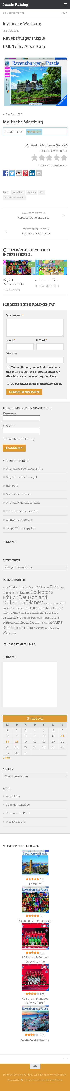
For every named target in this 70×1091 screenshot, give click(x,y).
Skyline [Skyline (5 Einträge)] (56, 622)
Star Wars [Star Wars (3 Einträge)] (34, 628)
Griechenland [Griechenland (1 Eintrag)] (57, 608)
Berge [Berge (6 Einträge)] (55, 586)
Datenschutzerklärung (18, 439)
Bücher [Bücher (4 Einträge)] (24, 592)
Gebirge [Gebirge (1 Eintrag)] (39, 608)
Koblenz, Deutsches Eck (22, 511)
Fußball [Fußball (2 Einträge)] (30, 608)
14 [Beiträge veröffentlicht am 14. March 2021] (62, 736)
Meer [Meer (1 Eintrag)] (24, 618)
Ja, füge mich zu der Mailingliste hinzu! (34, 383)
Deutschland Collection (14, 197)
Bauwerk (32, 192)
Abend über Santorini (35, 1039)
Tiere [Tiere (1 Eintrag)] (52, 628)
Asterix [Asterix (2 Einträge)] (23, 587)
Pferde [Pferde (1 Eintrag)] (16, 623)
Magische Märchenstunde (23, 502)
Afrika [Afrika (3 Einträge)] (13, 587)
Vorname (9, 413)
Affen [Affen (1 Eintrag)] (5, 587)
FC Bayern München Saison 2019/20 (35, 960)
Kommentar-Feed (18, 813)
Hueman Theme (54, 1080)
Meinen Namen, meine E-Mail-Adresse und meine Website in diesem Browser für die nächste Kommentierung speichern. (33, 372)
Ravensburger (14, 13)
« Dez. (7, 758)
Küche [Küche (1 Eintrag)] (55, 613)
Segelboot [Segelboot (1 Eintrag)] (39, 623)
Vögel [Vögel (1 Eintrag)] (57, 628)
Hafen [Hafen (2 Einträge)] (6, 612)
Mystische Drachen (19, 494)
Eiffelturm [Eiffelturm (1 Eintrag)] (48, 603)
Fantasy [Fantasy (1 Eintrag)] (57, 603)
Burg (42, 192)
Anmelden (13, 796)
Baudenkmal (18, 192)
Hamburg (12, 485)
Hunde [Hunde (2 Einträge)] (15, 612)
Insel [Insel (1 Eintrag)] (22, 613)
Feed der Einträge (18, 804)
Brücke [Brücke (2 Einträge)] (7, 592)
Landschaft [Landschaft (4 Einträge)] (12, 617)
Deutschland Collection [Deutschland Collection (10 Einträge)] (25, 600)
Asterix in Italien (46, 280)
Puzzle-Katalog (15, 4)
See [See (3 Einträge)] (31, 622)
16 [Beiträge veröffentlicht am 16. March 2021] (16, 741)
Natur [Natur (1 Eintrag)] (46, 618)
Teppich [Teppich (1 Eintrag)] (45, 628)
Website (11, 353)
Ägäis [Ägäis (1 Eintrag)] (13, 633)
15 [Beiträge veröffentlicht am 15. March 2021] (7, 741)
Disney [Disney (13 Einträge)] (34, 602)
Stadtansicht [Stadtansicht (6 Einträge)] (15, 627)
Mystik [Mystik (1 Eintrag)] (40, 618)
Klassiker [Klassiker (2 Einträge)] (38, 612)
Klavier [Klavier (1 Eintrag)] (48, 613)
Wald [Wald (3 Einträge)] (6, 632)
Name (10, 340)
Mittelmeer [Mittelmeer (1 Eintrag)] (31, 618)
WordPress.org (15, 821)
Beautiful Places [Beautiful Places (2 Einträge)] (39, 587)
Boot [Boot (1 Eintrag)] (63, 587)
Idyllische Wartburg (19, 519)
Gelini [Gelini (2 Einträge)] (47, 608)
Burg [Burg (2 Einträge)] (15, 592)
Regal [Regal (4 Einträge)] (24, 622)
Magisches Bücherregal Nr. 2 (24, 468)
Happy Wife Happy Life (21, 528)
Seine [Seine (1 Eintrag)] (46, 623)
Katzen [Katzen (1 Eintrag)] (28, 613)
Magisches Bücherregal (21, 477)
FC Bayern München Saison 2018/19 (35, 1001)
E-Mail (41, 340)
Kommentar (14, 315)
